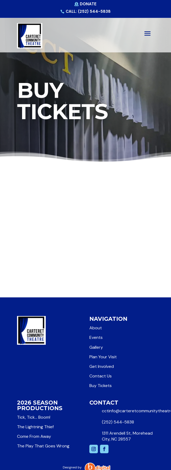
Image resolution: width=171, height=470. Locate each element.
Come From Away (34, 436)
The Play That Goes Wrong (43, 446)
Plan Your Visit (103, 357)
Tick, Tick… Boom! (33, 417)
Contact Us (100, 376)
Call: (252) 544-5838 (88, 11)
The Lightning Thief (35, 427)
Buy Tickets (100, 385)
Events (96, 337)
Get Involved (101, 366)
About (95, 328)
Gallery (96, 347)
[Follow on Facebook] (104, 449)
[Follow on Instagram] (93, 449)
